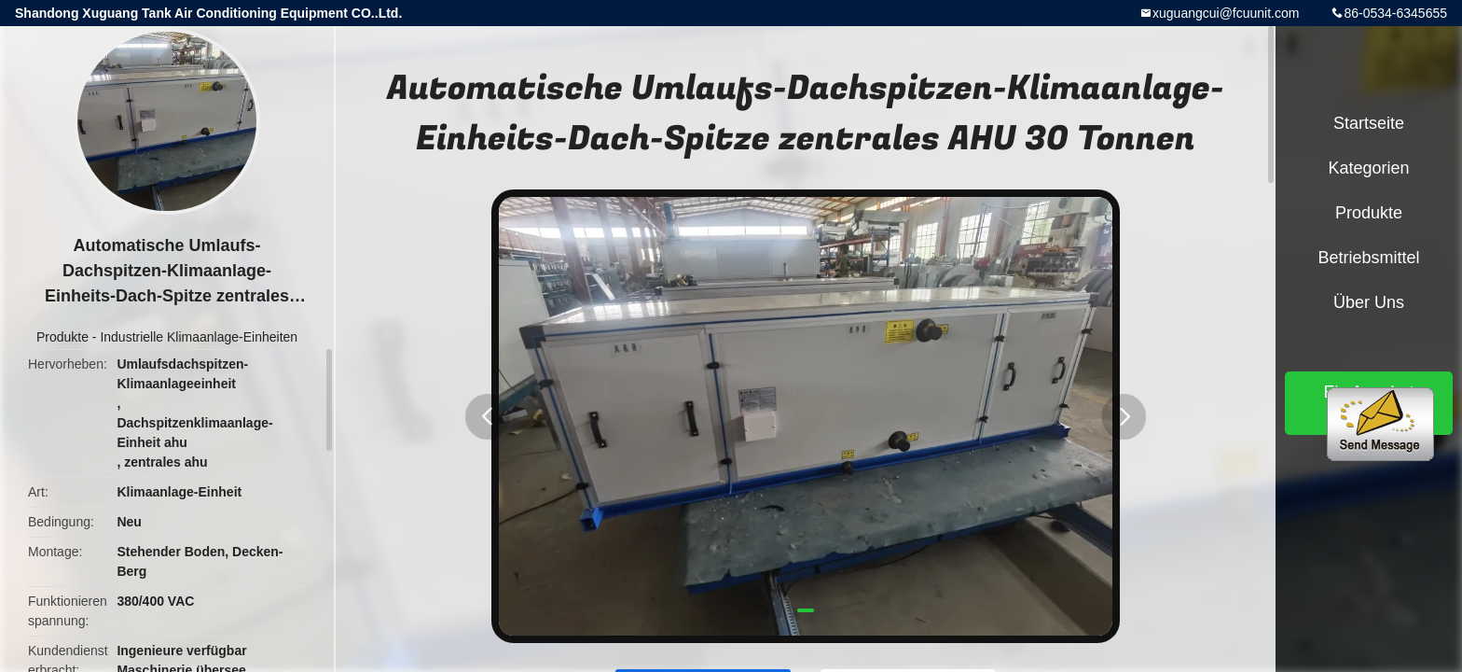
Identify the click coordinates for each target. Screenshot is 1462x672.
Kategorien (1368, 168)
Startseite (1368, 123)
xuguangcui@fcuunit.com (1225, 13)
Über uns (1368, 302)
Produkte (62, 336)
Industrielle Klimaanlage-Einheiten (198, 336)
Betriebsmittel (1368, 257)
